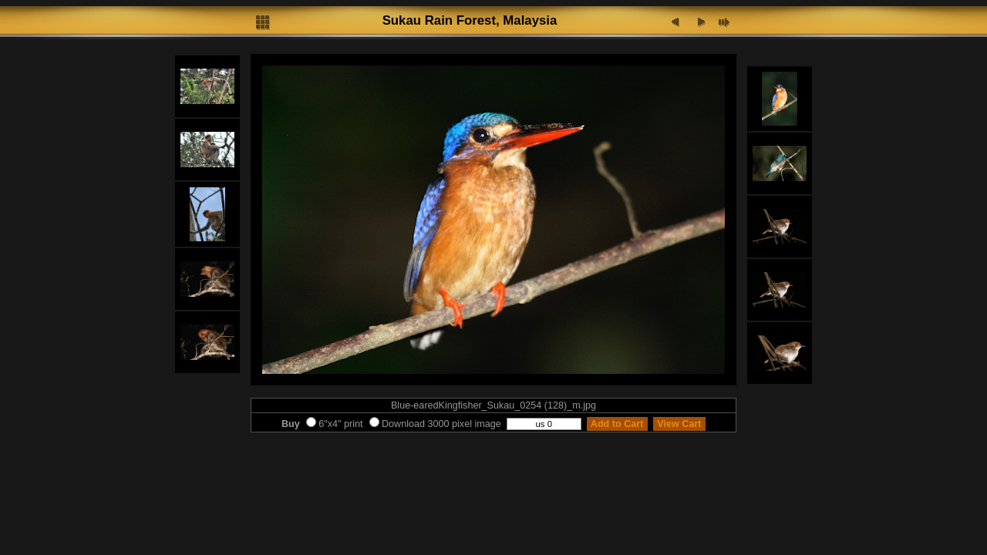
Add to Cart (617, 424)
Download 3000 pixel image (435, 424)
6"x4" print (334, 424)
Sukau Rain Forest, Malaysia (470, 20)
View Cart (679, 424)
